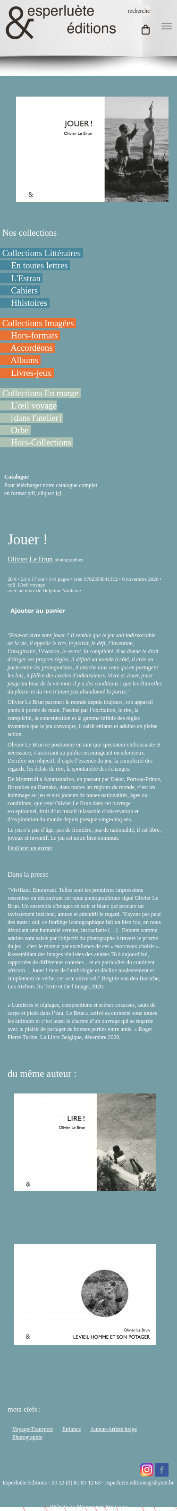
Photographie (27, 1437)
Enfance (71, 1429)
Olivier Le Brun (30, 559)
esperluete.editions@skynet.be (139, 1482)
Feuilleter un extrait (30, 848)
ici (58, 493)
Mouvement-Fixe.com (101, 1506)
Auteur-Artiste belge (113, 1429)
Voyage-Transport (32, 1429)
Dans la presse (28, 874)
